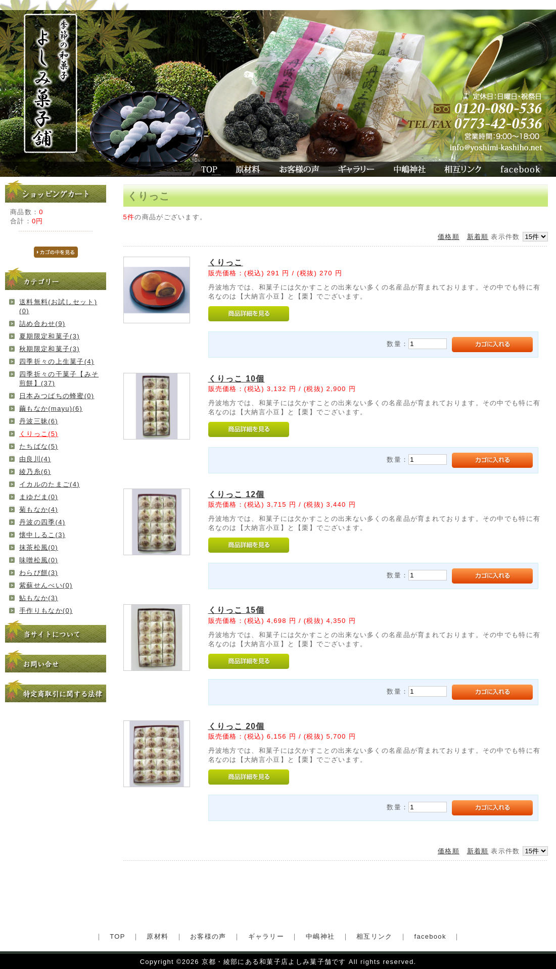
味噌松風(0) (38, 560)
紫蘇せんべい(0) (46, 585)
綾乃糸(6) (35, 471)
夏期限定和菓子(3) (49, 336)
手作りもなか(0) (46, 610)
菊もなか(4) (38, 509)
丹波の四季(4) (42, 522)
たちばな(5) (38, 446)
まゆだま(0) (38, 497)
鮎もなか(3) (38, 598)
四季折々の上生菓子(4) (57, 361)
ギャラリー (356, 169)
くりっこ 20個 (236, 726)
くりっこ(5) (38, 434)
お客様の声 (299, 169)
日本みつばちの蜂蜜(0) (57, 396)
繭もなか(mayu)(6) (50, 408)
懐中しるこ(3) (42, 535)
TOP (208, 169)
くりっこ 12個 (236, 494)
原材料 (248, 169)
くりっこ (225, 262)
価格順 (448, 236)
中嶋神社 (409, 169)
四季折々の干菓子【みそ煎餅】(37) (59, 378)
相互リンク (463, 169)
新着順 (478, 236)
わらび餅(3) (38, 572)
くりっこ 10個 (236, 378)
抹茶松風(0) (38, 547)
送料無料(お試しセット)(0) (58, 306)
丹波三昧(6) (38, 421)
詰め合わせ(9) (42, 323)
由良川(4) (35, 459)
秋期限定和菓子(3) (49, 349)
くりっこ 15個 (236, 610)
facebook (523, 169)
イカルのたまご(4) (49, 484)
